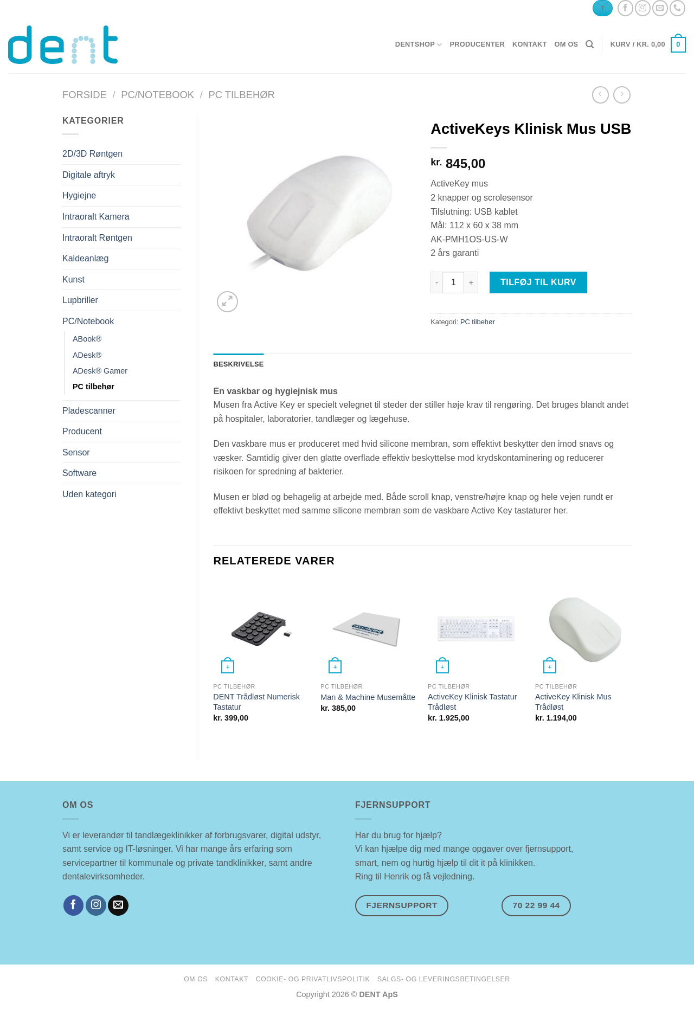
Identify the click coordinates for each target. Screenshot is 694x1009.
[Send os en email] (660, 8)
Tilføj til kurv (538, 282)
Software (79, 473)
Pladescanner (88, 410)
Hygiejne (79, 195)
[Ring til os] (677, 8)
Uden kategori (89, 494)
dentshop (418, 45)
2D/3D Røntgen (92, 153)
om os (566, 44)
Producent (82, 431)
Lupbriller (80, 300)
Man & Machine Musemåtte (367, 697)
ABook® (87, 339)
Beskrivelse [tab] (239, 364)
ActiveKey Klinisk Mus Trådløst (573, 701)
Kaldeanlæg (85, 258)
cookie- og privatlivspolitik (313, 979)
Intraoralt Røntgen (97, 237)
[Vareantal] (453, 282)
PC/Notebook (157, 94)
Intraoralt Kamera (96, 216)
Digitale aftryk (88, 174)
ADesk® (87, 355)
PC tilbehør (241, 94)
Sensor (76, 452)
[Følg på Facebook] (625, 8)
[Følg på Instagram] (643, 8)
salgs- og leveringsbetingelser (443, 979)
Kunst (73, 279)
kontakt (529, 44)
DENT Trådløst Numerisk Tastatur (256, 701)
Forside (84, 94)
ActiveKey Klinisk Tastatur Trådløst (472, 701)
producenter (477, 44)
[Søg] (590, 44)
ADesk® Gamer (100, 371)
